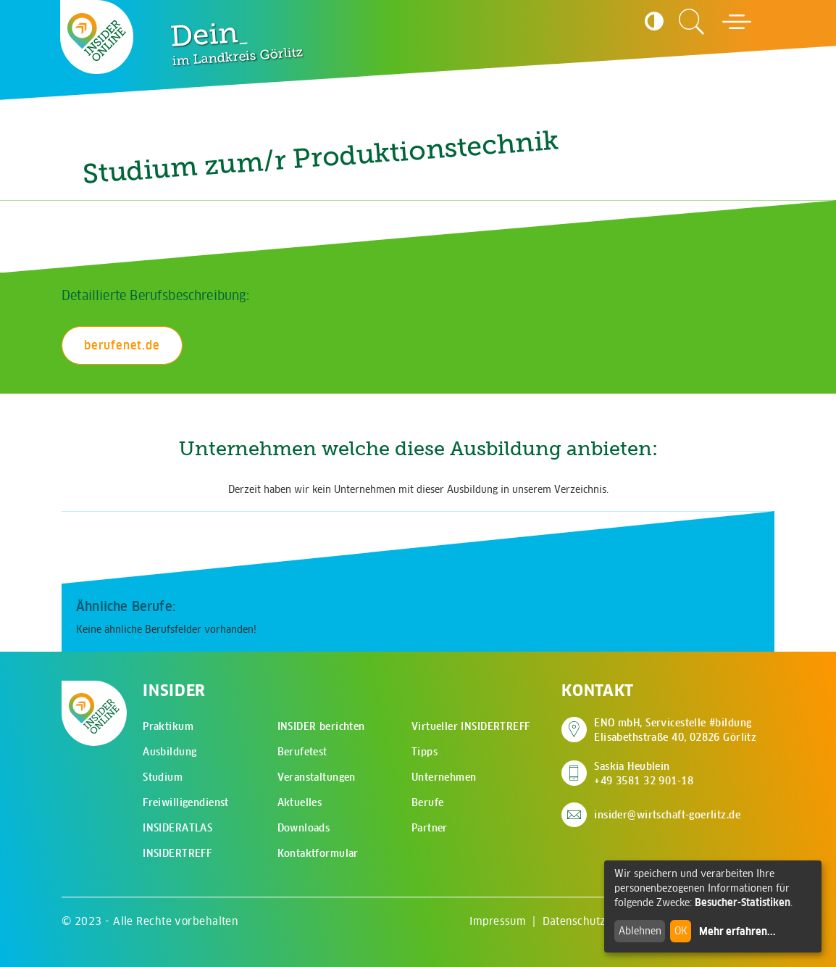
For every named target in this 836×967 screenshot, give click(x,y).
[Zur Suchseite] (692, 22)
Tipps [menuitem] (424, 752)
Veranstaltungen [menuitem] (316, 777)
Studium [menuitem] (163, 777)
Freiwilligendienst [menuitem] (186, 802)
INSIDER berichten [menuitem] (321, 726)
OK (680, 931)
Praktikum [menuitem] (168, 726)
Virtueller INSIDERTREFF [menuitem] (470, 726)
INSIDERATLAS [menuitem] (177, 828)
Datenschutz (574, 921)
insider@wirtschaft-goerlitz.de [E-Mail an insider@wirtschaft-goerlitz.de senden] (667, 815)
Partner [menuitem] (429, 828)
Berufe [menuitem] (427, 802)
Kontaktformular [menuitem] (318, 853)
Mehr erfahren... (737, 931)
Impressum (497, 921)
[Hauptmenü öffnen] (736, 21)
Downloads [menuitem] (303, 828)
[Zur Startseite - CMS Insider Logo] (97, 37)
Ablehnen (640, 931)
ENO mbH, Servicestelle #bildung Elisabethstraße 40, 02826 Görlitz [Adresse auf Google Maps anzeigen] (675, 730)
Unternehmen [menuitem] (444, 777)
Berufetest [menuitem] (302, 752)
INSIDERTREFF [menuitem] (177, 853)
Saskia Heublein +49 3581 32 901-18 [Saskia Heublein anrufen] (643, 773)
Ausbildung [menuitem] (169, 752)
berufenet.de (122, 345)
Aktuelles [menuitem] (299, 802)
